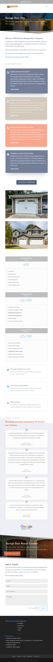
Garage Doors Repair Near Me (13, 638)
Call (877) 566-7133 (13, 28)
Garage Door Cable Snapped (13, 647)
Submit (43, 608)
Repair (19, 630)
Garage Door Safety (11, 644)
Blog (24, 656)
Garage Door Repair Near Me (13, 642)
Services (19, 656)
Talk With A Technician (27, 182)
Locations (29, 656)
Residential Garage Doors (15, 312)
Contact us (36, 656)
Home (13, 656)
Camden (23, 570)
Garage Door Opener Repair (16, 351)
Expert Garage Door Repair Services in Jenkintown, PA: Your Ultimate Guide (24, 640)
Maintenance (21, 625)
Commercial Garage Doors (15, 315)
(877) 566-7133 (27, 572)
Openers (20, 627)
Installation (20, 623)
